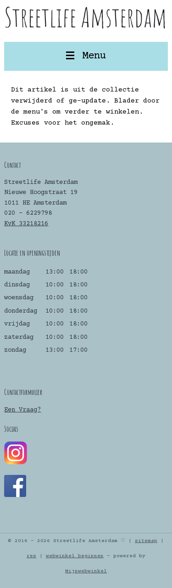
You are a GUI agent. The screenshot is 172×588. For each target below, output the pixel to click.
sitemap (146, 541)
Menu (86, 56)
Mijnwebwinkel (86, 571)
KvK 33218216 (26, 224)
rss (31, 556)
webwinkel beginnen (75, 556)
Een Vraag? (22, 410)
